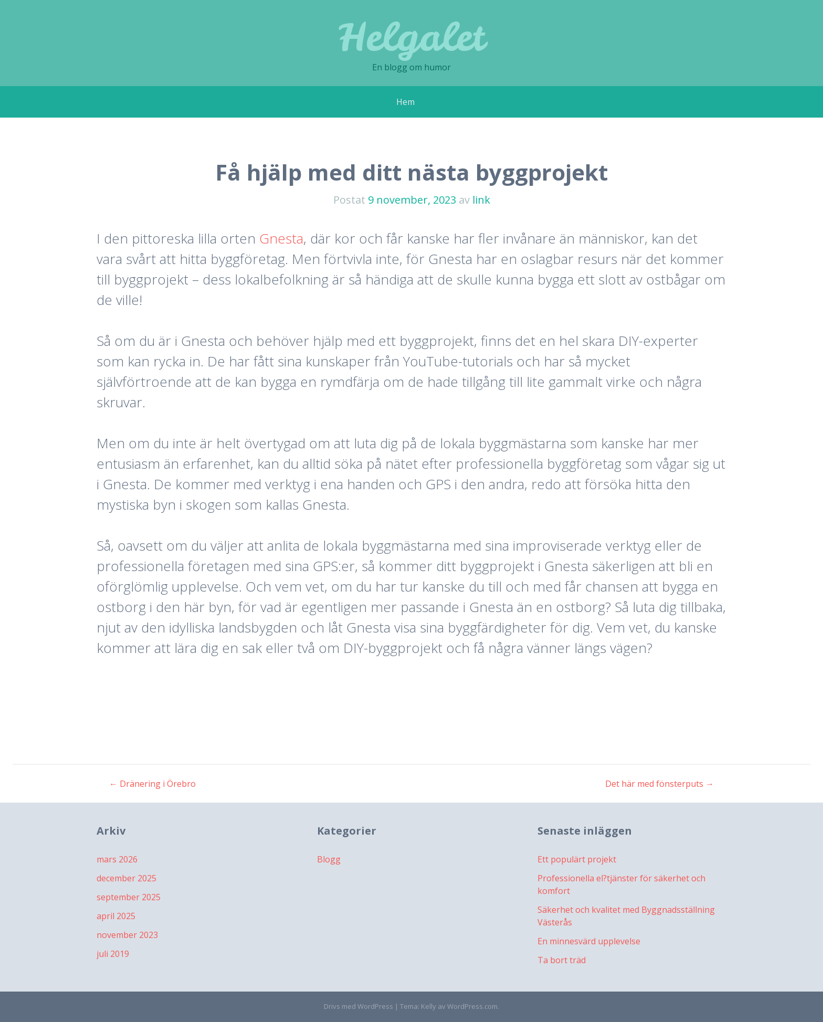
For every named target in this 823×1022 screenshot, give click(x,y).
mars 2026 (117, 859)
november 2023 (127, 935)
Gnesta (281, 238)
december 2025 (126, 878)
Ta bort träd (561, 960)
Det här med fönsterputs (659, 783)
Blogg (329, 859)
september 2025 (129, 897)
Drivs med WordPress (358, 1006)
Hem (405, 102)
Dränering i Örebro (152, 783)
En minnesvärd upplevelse (588, 941)
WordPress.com (472, 1006)
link (481, 200)
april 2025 (116, 916)
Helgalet (411, 36)
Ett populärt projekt (576, 859)
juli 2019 (113, 954)
